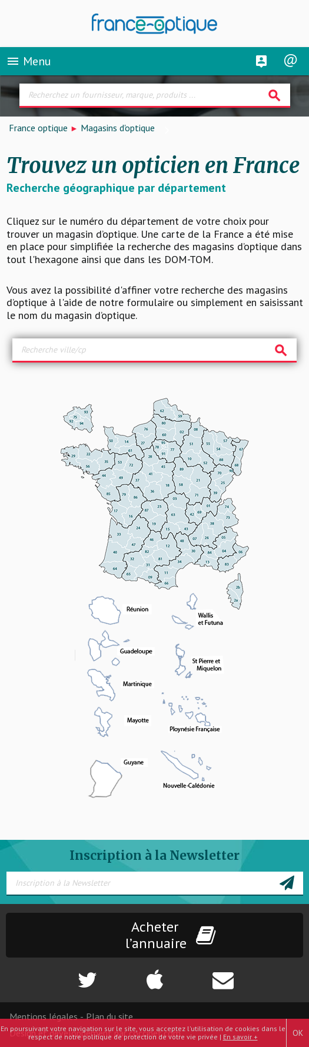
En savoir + (240, 1036)
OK (298, 1033)
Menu (28, 61)
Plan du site (109, 1016)
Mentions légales (43, 1016)
